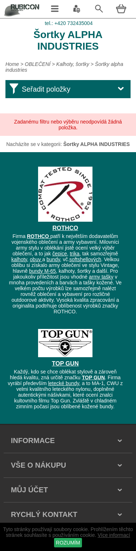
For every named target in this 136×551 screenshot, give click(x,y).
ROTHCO (65, 228)
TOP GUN (65, 363)
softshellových (85, 259)
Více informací (114, 535)
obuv (36, 259)
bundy (53, 259)
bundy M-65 (42, 271)
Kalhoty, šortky (72, 64)
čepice (59, 253)
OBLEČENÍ (38, 64)
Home (12, 64)
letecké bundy (63, 383)
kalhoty (19, 259)
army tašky (101, 277)
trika (74, 253)
